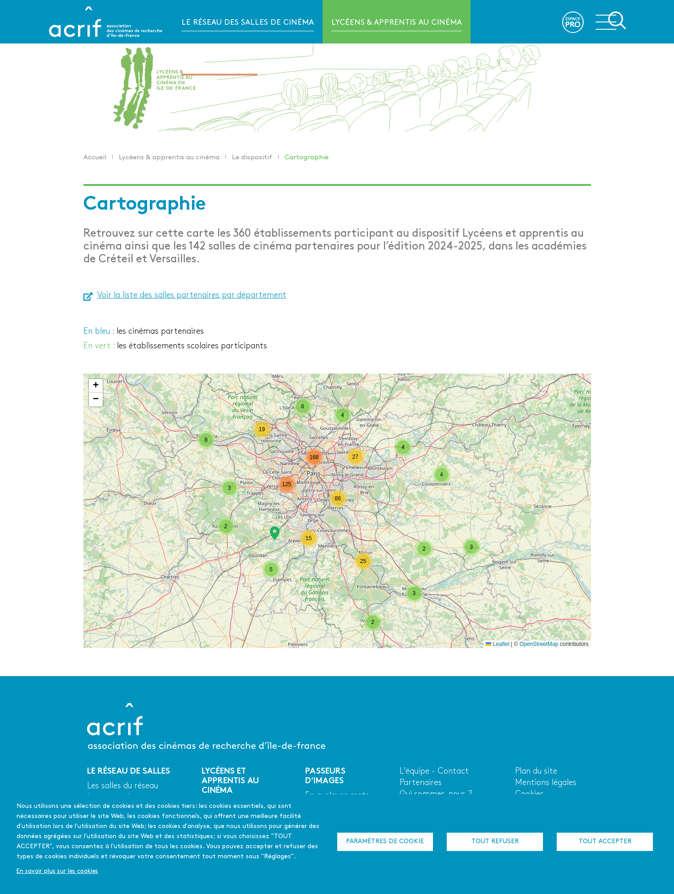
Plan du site (536, 771)
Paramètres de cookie (385, 841)
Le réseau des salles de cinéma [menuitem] (247, 23)
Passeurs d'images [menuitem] (219, 66)
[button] (274, 533)
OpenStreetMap (539, 644)
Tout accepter (605, 841)
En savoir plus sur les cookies (57, 871)
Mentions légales (545, 783)
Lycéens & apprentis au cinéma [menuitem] (396, 23)
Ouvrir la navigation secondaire (611, 21)
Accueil (94, 157)
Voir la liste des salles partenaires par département (191, 295)
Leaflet (497, 644)
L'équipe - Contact (434, 771)
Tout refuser (495, 841)
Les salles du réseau (122, 786)
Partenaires (421, 783)
